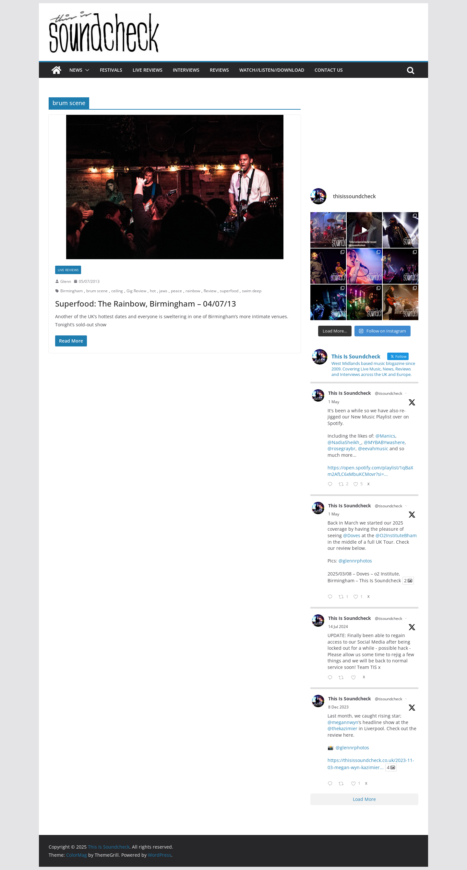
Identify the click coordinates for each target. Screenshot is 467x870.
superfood (229, 291)
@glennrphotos (355, 561)
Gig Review (136, 291)
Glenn (65, 281)
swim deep (251, 291)
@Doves (351, 535)
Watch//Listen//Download (271, 70)
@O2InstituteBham (396, 535)
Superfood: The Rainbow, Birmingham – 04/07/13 (145, 303)
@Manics (385, 436)
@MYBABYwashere (384, 442)
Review (210, 291)
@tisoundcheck (388, 393)
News (75, 70)
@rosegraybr (341, 448)
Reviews (219, 70)
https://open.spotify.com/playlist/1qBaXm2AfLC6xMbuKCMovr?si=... (370, 471)
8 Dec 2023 (338, 707)
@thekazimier (342, 728)
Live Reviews (147, 70)
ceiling (117, 291)
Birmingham (71, 291)
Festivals (111, 70)
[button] (86, 70)
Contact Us (329, 70)
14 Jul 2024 (338, 626)
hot (153, 291)
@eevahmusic (373, 448)
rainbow (193, 291)
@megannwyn (343, 722)
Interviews (186, 70)
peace (176, 291)
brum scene (97, 291)
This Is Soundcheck (349, 393)
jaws (163, 291)
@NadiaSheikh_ (344, 442)
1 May (333, 402)
